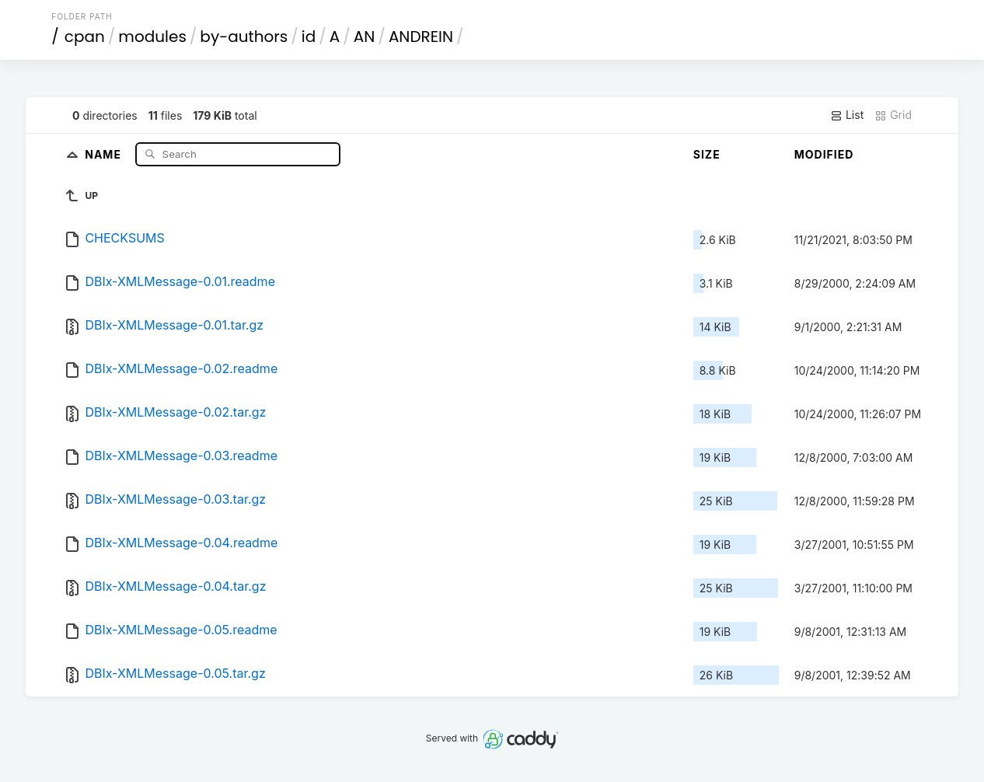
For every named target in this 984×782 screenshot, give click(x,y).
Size (707, 154)
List (847, 115)
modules (152, 36)
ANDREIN (421, 36)
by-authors (244, 36)
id (309, 36)
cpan (85, 36)
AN (364, 36)
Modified (824, 154)
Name (104, 153)
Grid (893, 115)
